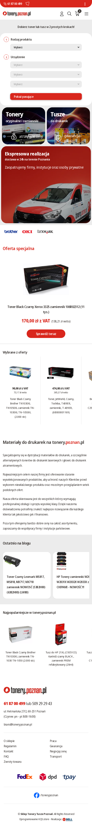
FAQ (6, 756)
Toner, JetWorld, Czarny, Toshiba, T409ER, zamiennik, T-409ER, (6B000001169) (61, 405)
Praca (53, 741)
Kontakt (8, 751)
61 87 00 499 (14, 4)
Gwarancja (56, 746)
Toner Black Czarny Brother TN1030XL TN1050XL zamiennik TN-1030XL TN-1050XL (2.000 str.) (20, 407)
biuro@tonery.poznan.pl (18, 724)
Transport (56, 756)
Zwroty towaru (12, 762)
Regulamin (10, 746)
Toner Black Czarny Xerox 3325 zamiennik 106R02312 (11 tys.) (45, 309)
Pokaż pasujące (24, 97)
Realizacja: (62, 819)
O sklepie (9, 741)
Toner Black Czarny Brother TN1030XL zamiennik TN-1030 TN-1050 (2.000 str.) (20, 656)
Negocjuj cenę (58, 751)
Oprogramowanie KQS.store (34, 819)
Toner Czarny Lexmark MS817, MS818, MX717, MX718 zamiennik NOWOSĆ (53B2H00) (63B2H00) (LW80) (26, 584)
